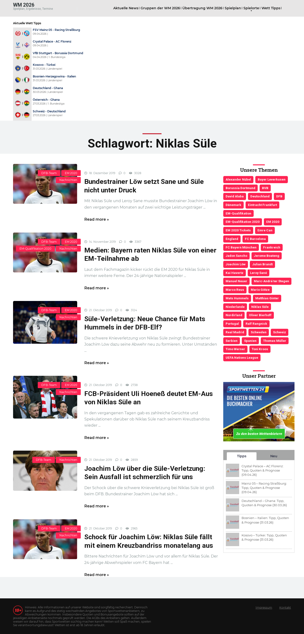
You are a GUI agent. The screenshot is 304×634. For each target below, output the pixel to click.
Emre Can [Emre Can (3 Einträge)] (264, 230)
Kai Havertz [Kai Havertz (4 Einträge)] (234, 273)
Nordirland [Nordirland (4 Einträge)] (234, 315)
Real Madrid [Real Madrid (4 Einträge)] (235, 332)
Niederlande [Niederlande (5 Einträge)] (235, 307)
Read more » (96, 219)
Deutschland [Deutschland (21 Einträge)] (260, 196)
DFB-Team (49, 173)
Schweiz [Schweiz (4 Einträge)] (279, 332)
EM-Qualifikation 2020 (35, 248)
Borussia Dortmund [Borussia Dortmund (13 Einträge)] (240, 188)
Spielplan (233, 8)
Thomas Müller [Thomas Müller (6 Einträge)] (274, 341)
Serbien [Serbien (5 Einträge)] (232, 341)
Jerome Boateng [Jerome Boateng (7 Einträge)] (266, 255)
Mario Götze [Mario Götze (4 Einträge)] (260, 289)
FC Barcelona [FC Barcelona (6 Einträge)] (255, 239)
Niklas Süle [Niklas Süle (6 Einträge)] (260, 307)
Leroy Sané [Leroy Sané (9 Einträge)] (258, 273)
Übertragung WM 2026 (202, 8)
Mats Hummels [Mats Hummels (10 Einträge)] (237, 298)
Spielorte (251, 8)
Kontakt (285, 607)
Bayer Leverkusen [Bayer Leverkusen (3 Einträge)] (271, 179)
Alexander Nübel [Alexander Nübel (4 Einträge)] (238, 179)
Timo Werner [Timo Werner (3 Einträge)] (235, 349)
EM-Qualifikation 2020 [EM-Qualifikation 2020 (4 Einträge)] (243, 222)
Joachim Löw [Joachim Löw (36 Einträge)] (236, 264)
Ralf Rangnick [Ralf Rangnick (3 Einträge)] (256, 323)
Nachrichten (68, 180)
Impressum (264, 607)
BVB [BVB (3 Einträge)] (265, 188)
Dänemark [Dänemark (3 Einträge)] (233, 205)
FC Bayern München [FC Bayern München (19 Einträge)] (241, 247)
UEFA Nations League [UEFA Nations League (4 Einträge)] (242, 357)
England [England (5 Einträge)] (232, 239)
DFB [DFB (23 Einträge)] (279, 196)
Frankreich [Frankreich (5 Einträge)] (271, 247)
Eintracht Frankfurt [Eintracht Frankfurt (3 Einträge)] (262, 205)
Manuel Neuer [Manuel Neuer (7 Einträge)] (236, 281)
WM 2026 (23, 4)
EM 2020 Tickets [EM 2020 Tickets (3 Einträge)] (238, 230)
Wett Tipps (270, 8)
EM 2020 (71, 173)
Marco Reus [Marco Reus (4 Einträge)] (235, 289)
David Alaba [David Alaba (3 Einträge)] (235, 196)
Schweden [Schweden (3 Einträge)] (258, 332)
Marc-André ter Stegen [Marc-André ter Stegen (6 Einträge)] (271, 281)
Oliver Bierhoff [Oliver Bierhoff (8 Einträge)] (260, 315)
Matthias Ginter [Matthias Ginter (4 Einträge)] (267, 298)
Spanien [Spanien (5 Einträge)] (250, 341)
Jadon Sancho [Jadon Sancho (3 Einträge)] (236, 255)
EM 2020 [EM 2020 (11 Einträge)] (272, 222)
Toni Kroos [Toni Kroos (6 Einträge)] (260, 349)
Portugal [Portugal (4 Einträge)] (232, 323)
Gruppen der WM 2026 (160, 8)
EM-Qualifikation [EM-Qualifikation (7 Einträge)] (238, 213)
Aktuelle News (125, 8)
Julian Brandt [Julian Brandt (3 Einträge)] (262, 264)
